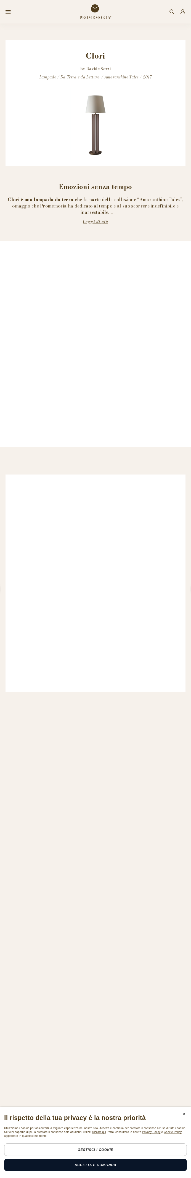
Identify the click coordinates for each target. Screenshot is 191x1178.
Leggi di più (95, 221)
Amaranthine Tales (121, 77)
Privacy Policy (151, 1132)
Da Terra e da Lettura (80, 77)
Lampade (47, 77)
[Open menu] (8, 12)
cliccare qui (99, 1132)
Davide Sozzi (98, 69)
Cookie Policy (173, 1132)
